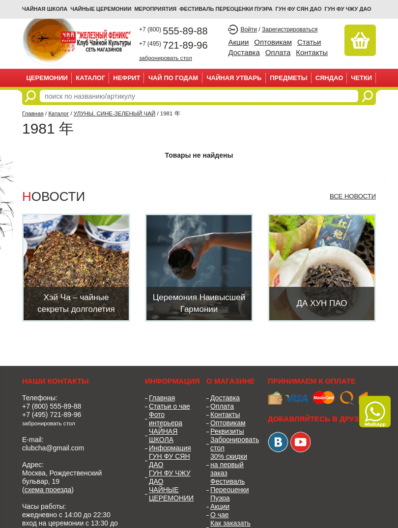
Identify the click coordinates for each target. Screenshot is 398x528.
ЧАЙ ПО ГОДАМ (173, 78)
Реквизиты (227, 431)
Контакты (312, 52)
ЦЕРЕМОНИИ (47, 78)
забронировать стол (165, 58)
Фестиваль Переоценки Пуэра (229, 489)
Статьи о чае (169, 406)
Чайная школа (44, 9)
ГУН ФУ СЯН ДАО (299, 9)
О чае (219, 515)
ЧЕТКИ (361, 78)
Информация (170, 448)
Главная (33, 113)
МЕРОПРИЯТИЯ (155, 9)
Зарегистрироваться (289, 29)
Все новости (353, 196)
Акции (238, 42)
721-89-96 (173, 45)
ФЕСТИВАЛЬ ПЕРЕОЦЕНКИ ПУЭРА (225, 9)
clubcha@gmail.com (53, 448)
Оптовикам (273, 42)
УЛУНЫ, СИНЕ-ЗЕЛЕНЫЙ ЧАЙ (114, 113)
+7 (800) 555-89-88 (51, 406)
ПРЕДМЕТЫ (288, 78)
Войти (248, 29)
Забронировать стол (231, 444)
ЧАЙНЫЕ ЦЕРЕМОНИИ (100, 9)
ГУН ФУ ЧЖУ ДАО (348, 9)
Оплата (278, 52)
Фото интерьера (165, 419)
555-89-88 (173, 31)
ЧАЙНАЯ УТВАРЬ (233, 78)
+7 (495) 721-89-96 (51, 414)
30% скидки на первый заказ (228, 464)
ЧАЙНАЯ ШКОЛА (163, 435)
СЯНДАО (329, 78)
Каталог (90, 78)
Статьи (309, 42)
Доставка (243, 52)
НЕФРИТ (126, 78)
